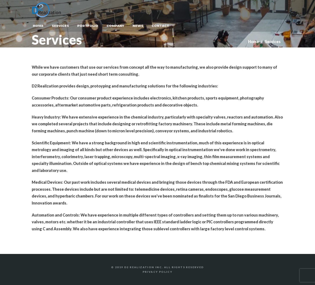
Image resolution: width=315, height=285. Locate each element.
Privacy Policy (158, 271)
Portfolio (87, 26)
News (138, 26)
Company (115, 26)
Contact (160, 26)
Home (38, 26)
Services (60, 26)
